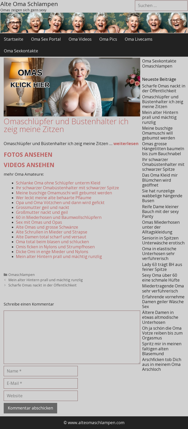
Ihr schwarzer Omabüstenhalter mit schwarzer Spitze (67, 187)
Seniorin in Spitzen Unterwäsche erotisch (163, 240)
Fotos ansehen (28, 155)
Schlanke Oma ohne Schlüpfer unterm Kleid (58, 183)
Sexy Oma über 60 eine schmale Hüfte (161, 277)
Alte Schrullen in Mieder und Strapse (51, 232)
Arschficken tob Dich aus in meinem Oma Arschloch (161, 364)
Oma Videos (80, 39)
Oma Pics (108, 39)
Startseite (13, 39)
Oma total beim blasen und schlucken (52, 241)
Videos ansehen (29, 165)
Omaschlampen (21, 274)
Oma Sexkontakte (21, 51)
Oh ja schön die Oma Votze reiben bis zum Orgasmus (162, 333)
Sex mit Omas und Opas (39, 222)
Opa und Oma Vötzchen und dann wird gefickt (60, 202)
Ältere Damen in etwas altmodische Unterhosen (160, 317)
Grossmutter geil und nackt (42, 207)
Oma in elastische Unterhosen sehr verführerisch (159, 253)
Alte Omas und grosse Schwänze (47, 227)
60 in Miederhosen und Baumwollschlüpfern (58, 217)
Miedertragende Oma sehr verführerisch (163, 288)
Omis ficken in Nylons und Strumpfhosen (55, 246)
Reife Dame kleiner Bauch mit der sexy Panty (160, 211)
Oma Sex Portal (46, 39)
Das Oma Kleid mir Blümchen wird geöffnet (160, 180)
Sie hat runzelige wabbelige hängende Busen (162, 195)
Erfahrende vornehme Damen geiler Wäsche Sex (163, 301)
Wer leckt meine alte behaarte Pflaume (53, 197)
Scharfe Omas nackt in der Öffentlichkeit (42, 285)
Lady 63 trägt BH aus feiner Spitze (162, 267)
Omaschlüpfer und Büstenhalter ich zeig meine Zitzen (162, 101)
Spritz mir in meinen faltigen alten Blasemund (161, 348)
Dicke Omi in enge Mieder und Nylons (52, 251)
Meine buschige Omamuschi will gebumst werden (64, 193)
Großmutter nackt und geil (42, 212)
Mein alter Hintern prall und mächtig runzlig (59, 256)
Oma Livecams (138, 39)
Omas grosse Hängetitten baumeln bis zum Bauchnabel (163, 148)
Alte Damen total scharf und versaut (51, 237)
